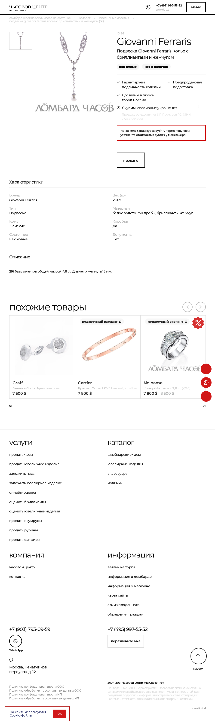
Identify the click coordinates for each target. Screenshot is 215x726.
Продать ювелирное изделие (34, 464)
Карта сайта (118, 595)
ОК (60, 713)
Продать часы (21, 454)
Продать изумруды (25, 520)
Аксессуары (118, 473)
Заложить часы (22, 473)
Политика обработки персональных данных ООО (45, 690)
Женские (17, 226)
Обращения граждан (125, 614)
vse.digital (199, 708)
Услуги (20, 442)
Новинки (115, 483)
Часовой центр (22, 567)
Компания (26, 555)
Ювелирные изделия (125, 464)
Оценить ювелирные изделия (34, 511)
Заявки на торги (121, 567)
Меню (196, 7)
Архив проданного (124, 605)
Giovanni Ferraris (23, 200)
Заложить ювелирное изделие (35, 483)
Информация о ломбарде (130, 576)
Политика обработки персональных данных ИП (44, 698)
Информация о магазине (129, 586)
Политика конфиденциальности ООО (36, 686)
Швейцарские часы (124, 454)
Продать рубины (23, 530)
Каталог (121, 442)
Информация (131, 555)
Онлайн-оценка (22, 492)
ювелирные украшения (156, 108)
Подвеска (17, 213)
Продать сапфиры (24, 539)
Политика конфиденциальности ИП (35, 694)
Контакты (17, 576)
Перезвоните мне (126, 641)
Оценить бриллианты (27, 502)
